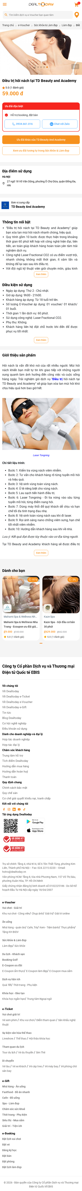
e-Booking (8, 1133)
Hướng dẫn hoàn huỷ (15, 771)
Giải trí (49, 913)
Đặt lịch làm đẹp (12, 1167)
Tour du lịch (9, 1052)
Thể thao (21, 1038)
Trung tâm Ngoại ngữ (39, 998)
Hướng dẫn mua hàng (15, 766)
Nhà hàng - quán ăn (13, 927)
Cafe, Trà (32, 927)
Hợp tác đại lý (11, 745)
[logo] (41, 4)
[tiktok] (24, 809)
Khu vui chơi (27, 1020)
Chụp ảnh (37, 913)
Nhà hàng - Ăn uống (14, 1086)
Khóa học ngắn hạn (13, 998)
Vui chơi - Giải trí (12, 907)
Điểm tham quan (46, 1020)
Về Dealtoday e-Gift (14, 707)
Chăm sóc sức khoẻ (13, 1109)
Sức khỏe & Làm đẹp (14, 940)
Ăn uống (7, 921)
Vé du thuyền (26, 1052)
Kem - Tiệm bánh (49, 927)
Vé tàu (6, 1066)
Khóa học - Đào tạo (13, 993)
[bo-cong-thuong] (13, 839)
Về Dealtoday (10, 691)
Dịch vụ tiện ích (11, 979)
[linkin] (14, 809)
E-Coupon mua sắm (60, 971)
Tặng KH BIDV (10, 931)
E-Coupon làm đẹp (36, 971)
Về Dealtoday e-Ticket (16, 696)
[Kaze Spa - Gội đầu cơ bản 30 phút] (61, 594)
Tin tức (6, 712)
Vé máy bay (52, 1066)
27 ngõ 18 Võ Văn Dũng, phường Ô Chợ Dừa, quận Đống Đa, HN (41, 183)
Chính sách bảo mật (14, 787)
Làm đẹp (7, 945)
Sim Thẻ (40, 1052)
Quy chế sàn (9, 793)
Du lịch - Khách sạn (13, 954)
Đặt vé (6, 1144)
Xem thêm (41, 274)
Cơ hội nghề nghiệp (14, 723)
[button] (35, 67)
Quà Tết (6, 984)
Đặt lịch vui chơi (11, 1138)
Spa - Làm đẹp (10, 1103)
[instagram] (9, 809)
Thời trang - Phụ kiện (25, 984)
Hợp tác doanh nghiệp (16, 739)
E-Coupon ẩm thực (13, 971)
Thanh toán (9, 777)
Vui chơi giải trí (11, 1014)
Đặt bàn (6, 1155)
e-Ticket (7, 1009)
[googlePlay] (38, 821)
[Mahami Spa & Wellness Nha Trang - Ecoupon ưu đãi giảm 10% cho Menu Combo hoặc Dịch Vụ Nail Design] (21, 594)
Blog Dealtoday (11, 718)
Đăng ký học (9, 1150)
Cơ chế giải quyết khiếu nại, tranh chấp (26, 798)
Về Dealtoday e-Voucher (17, 702)
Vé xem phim (10, 1020)
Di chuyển (8, 1060)
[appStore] (38, 830)
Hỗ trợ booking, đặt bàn (24, 115)
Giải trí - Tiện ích (12, 1125)
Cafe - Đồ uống (11, 1097)
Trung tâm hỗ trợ (12, 755)
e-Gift (5, 1081)
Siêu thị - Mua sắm (13, 1120)
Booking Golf (10, 959)
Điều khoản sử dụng (14, 728)
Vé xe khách (19, 1066)
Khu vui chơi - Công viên (16, 913)
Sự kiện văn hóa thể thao (17, 1032)
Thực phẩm (67, 927)
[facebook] (4, 809)
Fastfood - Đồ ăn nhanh (16, 1092)
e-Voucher (8, 902)
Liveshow (8, 1038)
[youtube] (19, 809)
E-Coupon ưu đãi (12, 965)
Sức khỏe (19, 945)
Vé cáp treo (36, 1066)
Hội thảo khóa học (39, 1038)
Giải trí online (62, 913)
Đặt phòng (8, 1161)
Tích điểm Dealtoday (15, 761)
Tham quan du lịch (13, 1046)
